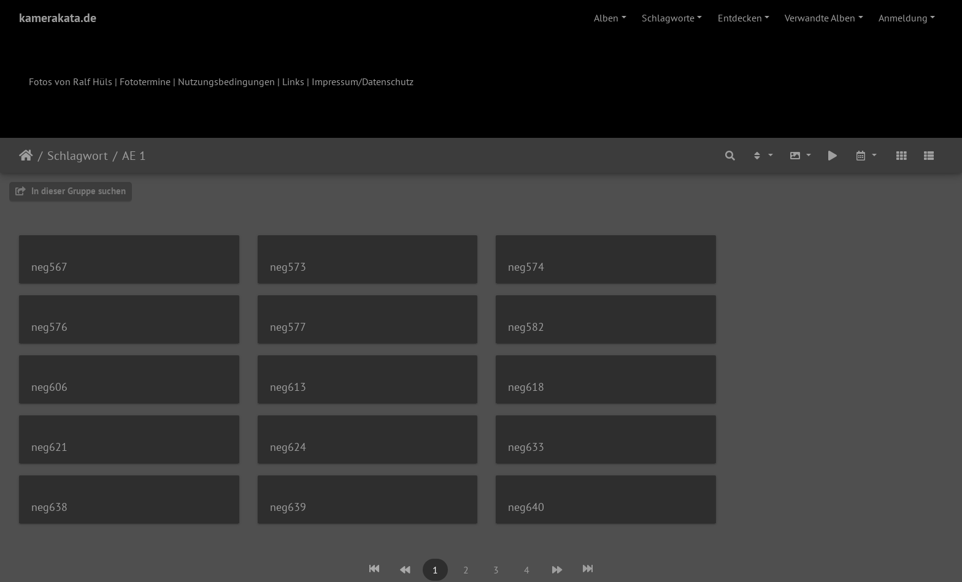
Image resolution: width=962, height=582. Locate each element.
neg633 (756, 386)
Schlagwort (77, 156)
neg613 (756, 326)
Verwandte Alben (820, 18)
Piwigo (506, 556)
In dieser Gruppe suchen (70, 191)
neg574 (520, 266)
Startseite (26, 155)
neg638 (49, 446)
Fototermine (145, 81)
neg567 (49, 266)
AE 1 (134, 156)
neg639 (285, 446)
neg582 (285, 326)
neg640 (520, 446)
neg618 (49, 386)
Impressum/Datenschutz (363, 81)
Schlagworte (668, 18)
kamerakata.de (57, 18)
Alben (606, 18)
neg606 (520, 326)
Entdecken (740, 18)
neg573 (285, 266)
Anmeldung (903, 18)
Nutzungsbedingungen (226, 81)
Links (293, 81)
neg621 (285, 386)
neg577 (49, 326)
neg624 (520, 386)
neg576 (756, 266)
